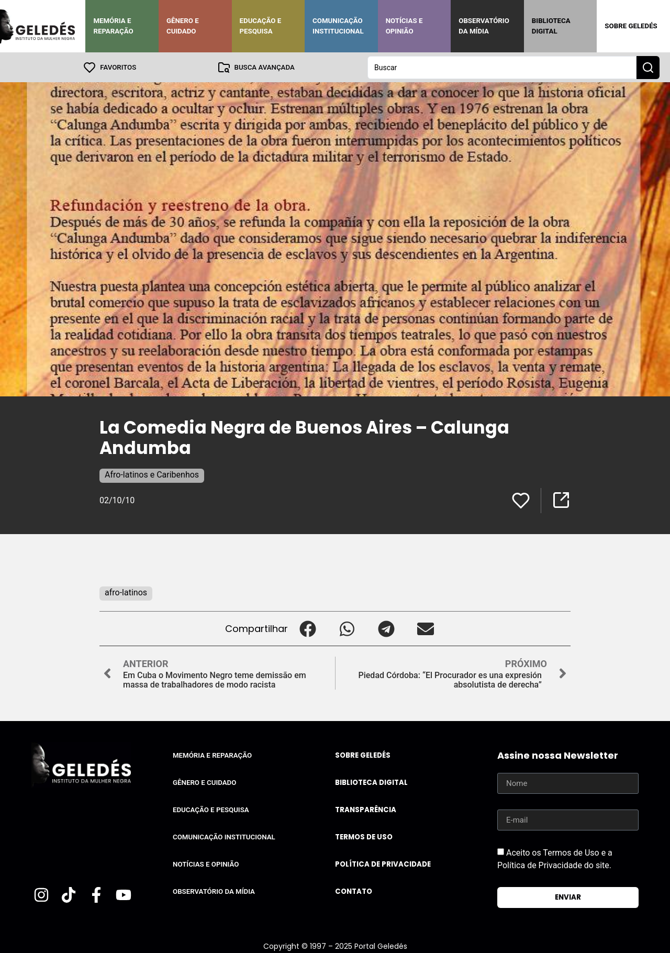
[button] (307, 628)
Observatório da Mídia (484, 26)
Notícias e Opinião (404, 26)
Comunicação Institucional (338, 26)
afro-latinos (126, 592)
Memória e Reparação (113, 26)
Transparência (365, 809)
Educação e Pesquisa (261, 26)
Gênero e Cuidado (182, 26)
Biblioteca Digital (551, 26)
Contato (353, 891)
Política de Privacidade (383, 864)
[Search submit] (648, 67)
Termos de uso (364, 836)
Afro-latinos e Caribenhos (152, 474)
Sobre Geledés (631, 26)
